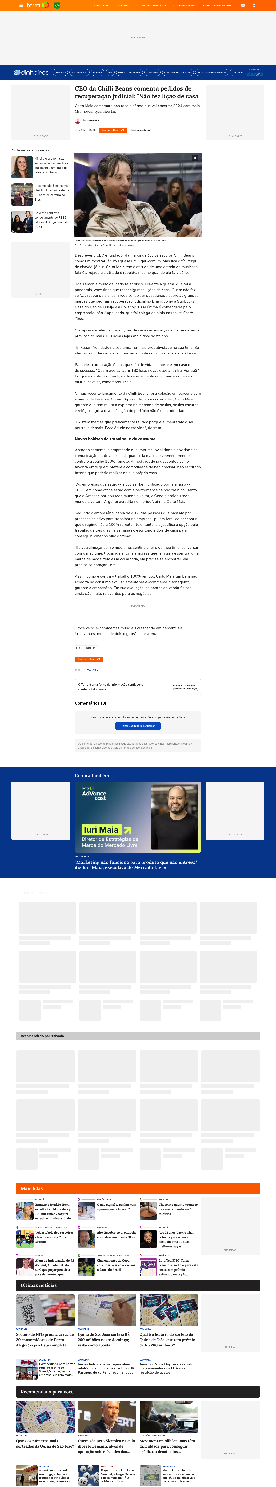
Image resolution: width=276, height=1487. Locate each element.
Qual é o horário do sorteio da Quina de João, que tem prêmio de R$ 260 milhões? (167, 1335)
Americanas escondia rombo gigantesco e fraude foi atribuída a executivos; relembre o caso (55, 1471)
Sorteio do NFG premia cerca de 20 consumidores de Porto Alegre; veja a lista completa (45, 1335)
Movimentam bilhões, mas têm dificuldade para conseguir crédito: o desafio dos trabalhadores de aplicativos (167, 1442)
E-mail (243, 5)
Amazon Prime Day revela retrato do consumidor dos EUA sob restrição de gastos (166, 1364)
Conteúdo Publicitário (153, 1431)
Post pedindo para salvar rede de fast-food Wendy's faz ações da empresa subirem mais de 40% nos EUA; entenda (57, 1365)
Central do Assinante (217, 5)
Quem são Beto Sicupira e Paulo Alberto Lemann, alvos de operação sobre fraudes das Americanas (106, 1442)
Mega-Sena (169, 1461)
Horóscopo (104, 1195)
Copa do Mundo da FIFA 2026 (57, 5)
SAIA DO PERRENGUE (185, 5)
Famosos (102, 1223)
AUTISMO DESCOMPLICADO (151, 5)
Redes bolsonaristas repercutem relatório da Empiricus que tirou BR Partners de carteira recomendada (106, 1364)
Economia (92, 670)
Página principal (38, 5)
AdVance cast (83, 857)
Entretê (39, 1195)
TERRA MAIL (123, 5)
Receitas (163, 1195)
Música (39, 1251)
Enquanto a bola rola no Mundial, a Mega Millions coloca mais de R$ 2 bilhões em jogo (118, 1471)
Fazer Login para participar (138, 726)
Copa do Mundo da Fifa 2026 (51, 1223)
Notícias (164, 1251)
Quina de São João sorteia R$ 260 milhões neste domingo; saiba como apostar (104, 1335)
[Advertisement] (230, 1364)
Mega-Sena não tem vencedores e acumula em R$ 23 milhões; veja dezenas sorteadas (179, 1471)
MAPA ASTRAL (102, 5)
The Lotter (107, 1461)
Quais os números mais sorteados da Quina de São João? (45, 1439)
